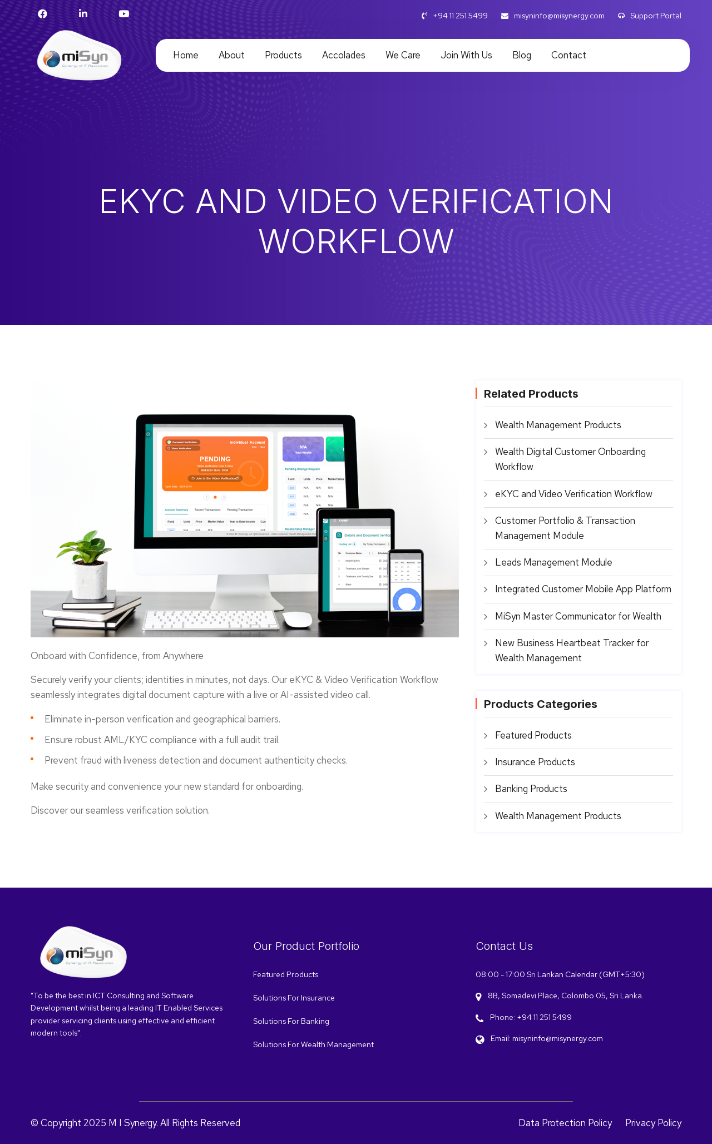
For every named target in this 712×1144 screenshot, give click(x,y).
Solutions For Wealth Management (313, 1044)
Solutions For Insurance (294, 998)
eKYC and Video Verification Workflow (573, 494)
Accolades (343, 55)
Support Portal (649, 16)
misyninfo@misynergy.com (553, 16)
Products (283, 55)
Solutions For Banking (291, 1021)
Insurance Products (535, 762)
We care (403, 55)
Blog (521, 55)
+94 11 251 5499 (455, 16)
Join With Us (466, 55)
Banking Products (531, 789)
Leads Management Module (553, 562)
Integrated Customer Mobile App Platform (583, 589)
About (232, 55)
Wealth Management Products (558, 425)
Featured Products (533, 735)
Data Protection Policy (565, 1123)
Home (186, 55)
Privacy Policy (653, 1123)
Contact (568, 55)
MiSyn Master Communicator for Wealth (578, 616)
